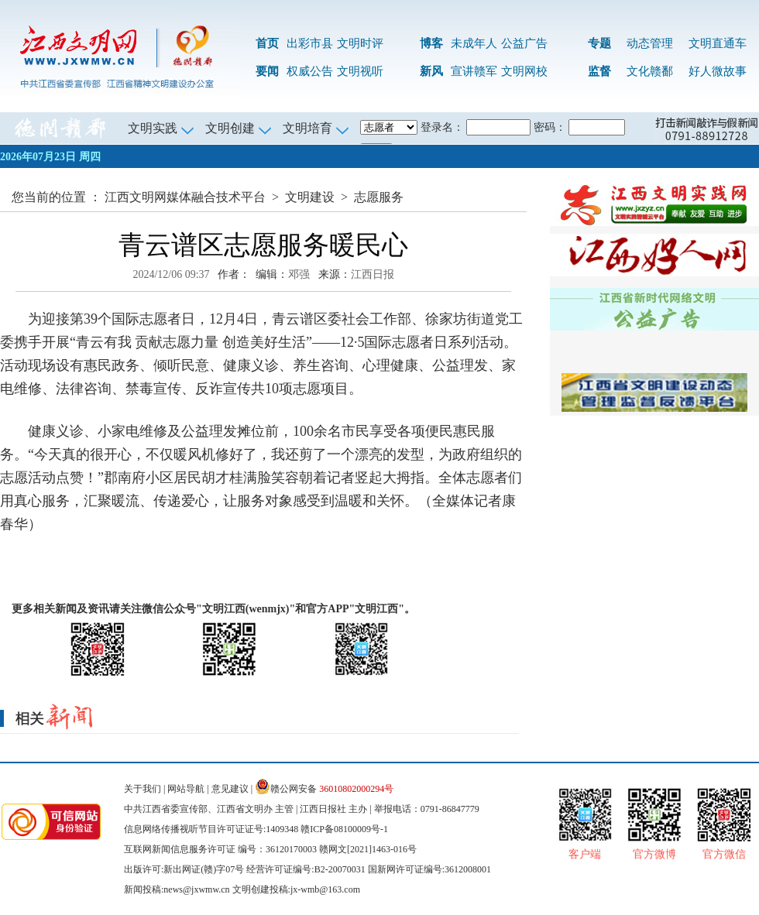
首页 (267, 43)
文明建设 (310, 197)
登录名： (442, 127)
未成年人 (474, 43)
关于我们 (142, 788)
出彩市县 (310, 43)
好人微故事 (718, 71)
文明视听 (360, 71)
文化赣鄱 (650, 71)
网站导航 (185, 788)
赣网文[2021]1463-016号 (368, 849)
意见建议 (230, 788)
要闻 (267, 71)
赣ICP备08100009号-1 (344, 829)
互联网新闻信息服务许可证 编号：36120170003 (220, 849)
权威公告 (310, 71)
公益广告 (524, 43)
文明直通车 (718, 43)
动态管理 (650, 43)
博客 (431, 43)
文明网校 (524, 71)
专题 (599, 43)
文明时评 (360, 43)
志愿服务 (379, 197)
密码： (550, 127)
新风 (431, 71)
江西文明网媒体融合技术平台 (185, 197)
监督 (599, 71)
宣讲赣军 (474, 71)
